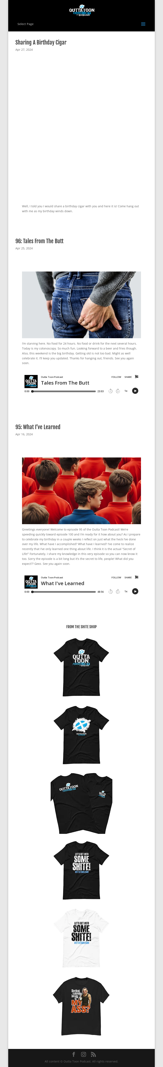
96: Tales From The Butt (39, 241)
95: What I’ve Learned (38, 427)
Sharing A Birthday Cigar (40, 42)
